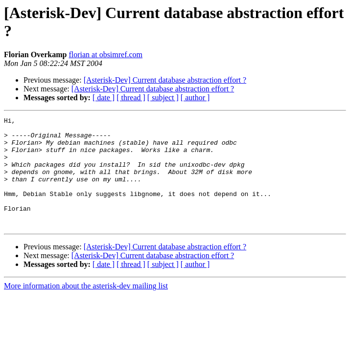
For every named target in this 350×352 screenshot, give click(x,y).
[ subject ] (163, 97)
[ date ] (104, 97)
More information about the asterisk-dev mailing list (86, 308)
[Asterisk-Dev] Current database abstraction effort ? (165, 80)
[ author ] (195, 97)
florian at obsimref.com (105, 54)
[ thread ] (131, 97)
